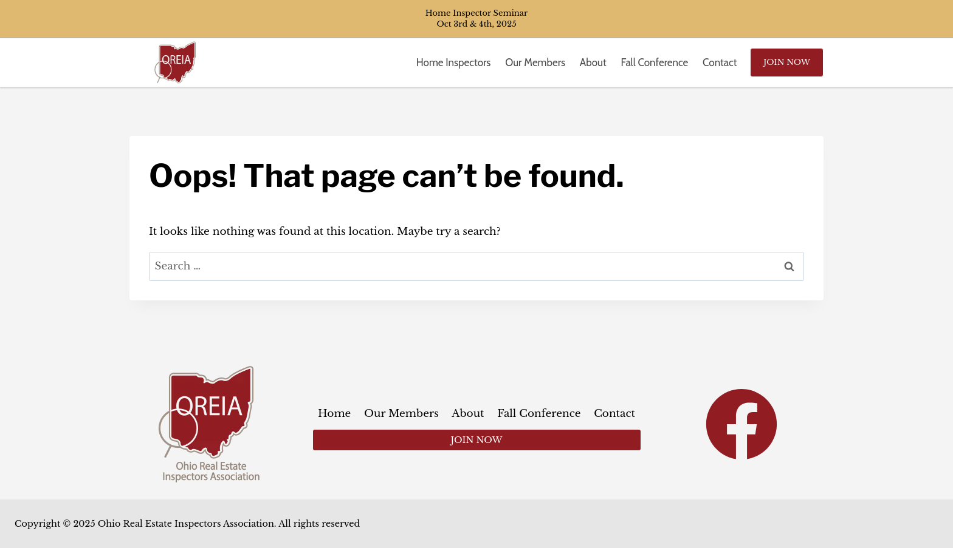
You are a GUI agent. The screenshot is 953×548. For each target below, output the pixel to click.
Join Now (786, 62)
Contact (720, 62)
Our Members (535, 62)
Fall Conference (655, 62)
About (593, 62)
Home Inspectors (453, 62)
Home (334, 413)
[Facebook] (741, 424)
